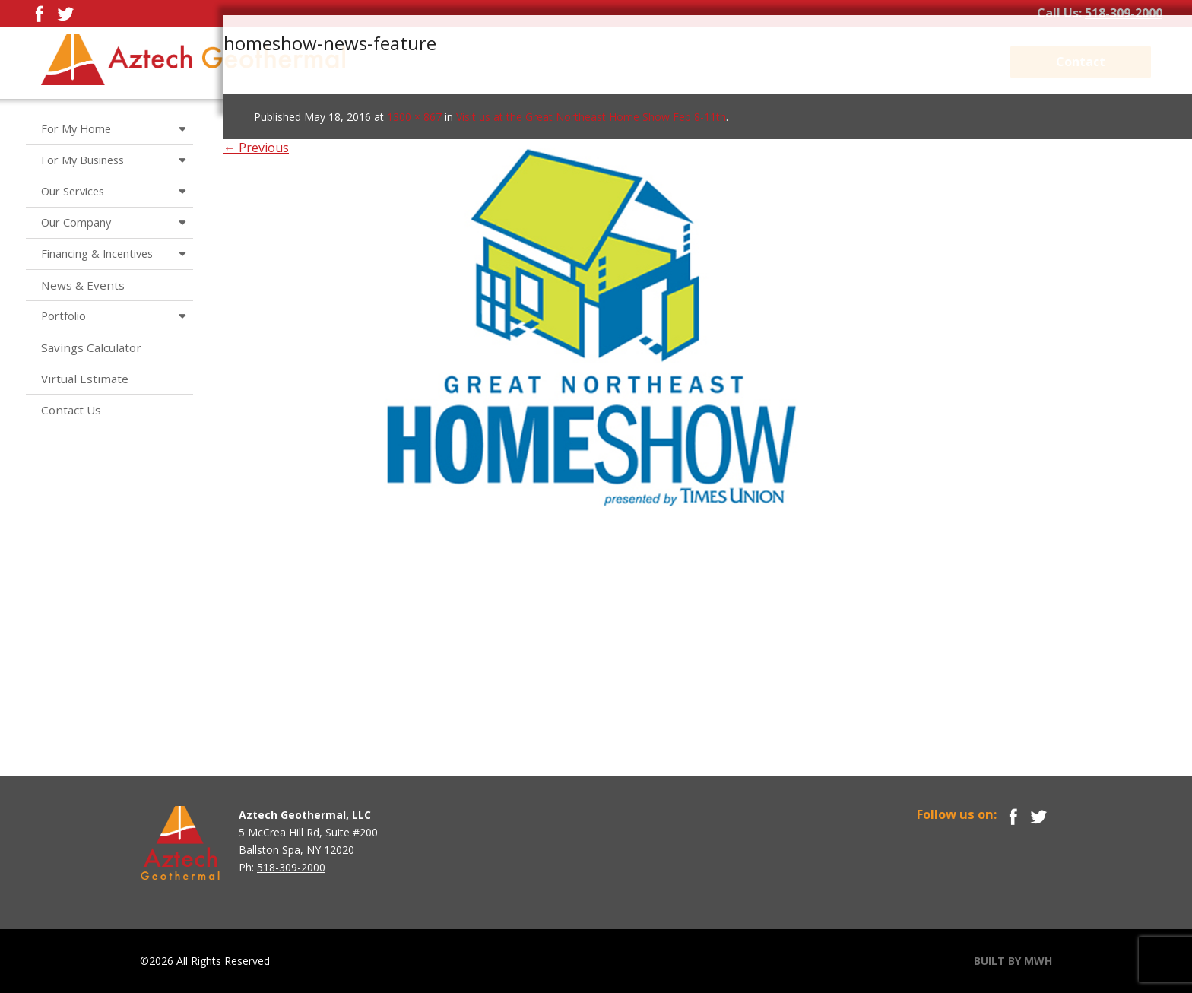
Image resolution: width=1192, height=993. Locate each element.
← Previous (256, 147)
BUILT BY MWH (1013, 960)
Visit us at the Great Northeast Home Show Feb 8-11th (591, 116)
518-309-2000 (1123, 13)
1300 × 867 (414, 116)
